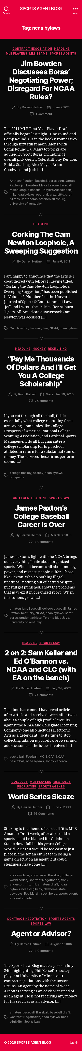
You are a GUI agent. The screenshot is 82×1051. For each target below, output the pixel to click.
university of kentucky (26, 203)
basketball (17, 756)
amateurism (18, 608)
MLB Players (16, 53)
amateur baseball (22, 1012)
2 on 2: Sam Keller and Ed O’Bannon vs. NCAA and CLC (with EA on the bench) (40, 665)
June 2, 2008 (61, 807)
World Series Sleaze (41, 796)
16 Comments (44, 813)
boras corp (56, 181)
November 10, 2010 (60, 394)
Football (31, 756)
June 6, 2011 (61, 261)
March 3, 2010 (61, 535)
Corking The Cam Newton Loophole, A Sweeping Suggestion (41, 242)
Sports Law (59, 498)
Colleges (21, 498)
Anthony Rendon (21, 181)
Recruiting (57, 348)
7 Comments (44, 401)
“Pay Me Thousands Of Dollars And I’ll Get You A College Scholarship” (41, 371)
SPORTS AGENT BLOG (41, 8)
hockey (38, 473)
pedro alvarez (46, 194)
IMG (41, 756)
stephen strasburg (52, 199)
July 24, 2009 (61, 688)
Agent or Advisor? (41, 933)
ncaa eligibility (31, 889)
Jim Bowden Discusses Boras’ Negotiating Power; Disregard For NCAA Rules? (41, 80)
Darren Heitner (32, 107)
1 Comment (44, 114)
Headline (62, 48)
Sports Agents (63, 53)
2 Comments (44, 695)
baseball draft (60, 1012)
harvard (35, 328)
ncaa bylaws (26, 194)
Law (45, 328)
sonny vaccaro (56, 761)
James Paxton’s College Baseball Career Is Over (41, 516)
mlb (12, 194)
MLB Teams (38, 53)
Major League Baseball (55, 185)
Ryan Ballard (27, 394)
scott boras (29, 199)
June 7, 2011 (61, 107)
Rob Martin (31, 893)
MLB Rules (62, 781)
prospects (17, 477)
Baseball (41, 181)
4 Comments (44, 542)
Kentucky (27, 613)
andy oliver (38, 875)
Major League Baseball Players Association (40, 190)
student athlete (30, 618)
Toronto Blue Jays (56, 618)
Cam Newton (19, 328)
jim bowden (29, 185)
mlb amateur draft (45, 884)
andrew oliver (19, 875)
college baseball (54, 608)
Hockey (39, 348)
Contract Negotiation (32, 48)
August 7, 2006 (61, 944)
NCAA (54, 328)
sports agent (68, 893)
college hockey (20, 473)
